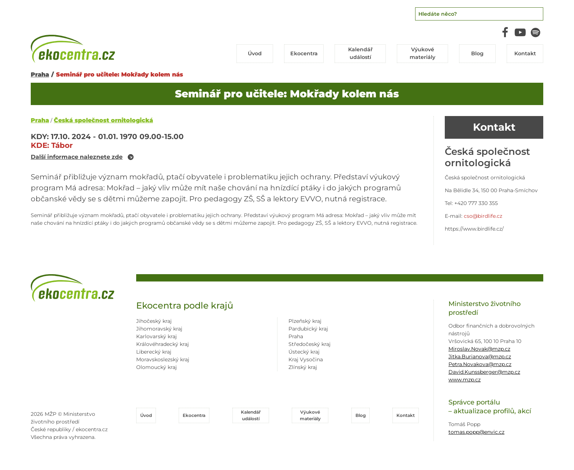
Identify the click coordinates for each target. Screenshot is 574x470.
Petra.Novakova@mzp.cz (479, 364)
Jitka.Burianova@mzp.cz (479, 356)
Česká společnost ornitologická (103, 120)
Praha (40, 74)
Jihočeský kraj (154, 321)
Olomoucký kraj (156, 367)
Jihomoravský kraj (159, 328)
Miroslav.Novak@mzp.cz (479, 349)
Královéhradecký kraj (162, 344)
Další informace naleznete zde (77, 157)
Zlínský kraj (302, 367)
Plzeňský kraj (304, 321)
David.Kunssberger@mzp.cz (484, 372)
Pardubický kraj (308, 328)
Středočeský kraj (309, 344)
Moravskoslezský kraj (162, 359)
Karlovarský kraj (156, 336)
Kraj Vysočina (305, 359)
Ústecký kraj (304, 351)
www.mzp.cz (464, 379)
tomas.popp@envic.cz (476, 431)
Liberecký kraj (153, 351)
